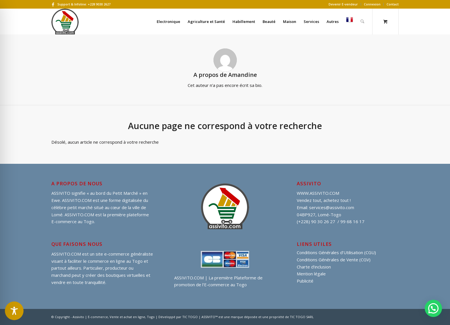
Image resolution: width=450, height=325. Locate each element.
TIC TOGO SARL (302, 317)
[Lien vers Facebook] (53, 4)
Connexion (372, 4)
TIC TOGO (190, 317)
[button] (433, 308)
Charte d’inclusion (314, 267)
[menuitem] (343, 4)
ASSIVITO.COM (66, 254)
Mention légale (311, 274)
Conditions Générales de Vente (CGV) (334, 259)
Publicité (305, 281)
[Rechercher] (362, 21)
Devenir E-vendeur (343, 4)
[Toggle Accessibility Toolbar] (14, 311)
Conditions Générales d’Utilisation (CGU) (336, 252)
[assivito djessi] (65, 21)
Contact (393, 4)
